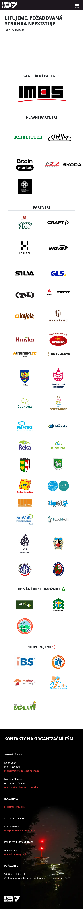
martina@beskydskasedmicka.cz (22, 787)
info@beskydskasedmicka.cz (20, 830)
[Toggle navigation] (77, 5)
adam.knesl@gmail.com (17, 854)
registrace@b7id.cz (14, 806)
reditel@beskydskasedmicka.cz (21, 770)
